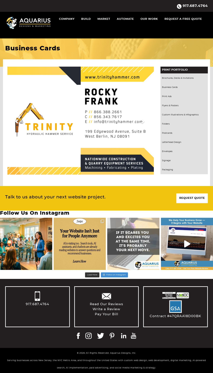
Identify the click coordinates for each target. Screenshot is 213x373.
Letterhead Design (171, 142)
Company (67, 19)
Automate (125, 19)
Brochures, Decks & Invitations (178, 78)
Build (86, 19)
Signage (166, 161)
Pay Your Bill (106, 314)
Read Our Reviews (106, 304)
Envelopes (167, 151)
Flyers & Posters (170, 106)
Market (103, 19)
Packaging (167, 170)
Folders (166, 124)
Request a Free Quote (183, 19)
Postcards (167, 133)
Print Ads (167, 96)
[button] (16, 121)
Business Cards (170, 87)
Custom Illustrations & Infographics (180, 115)
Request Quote (192, 198)
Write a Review (106, 309)
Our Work (149, 19)
